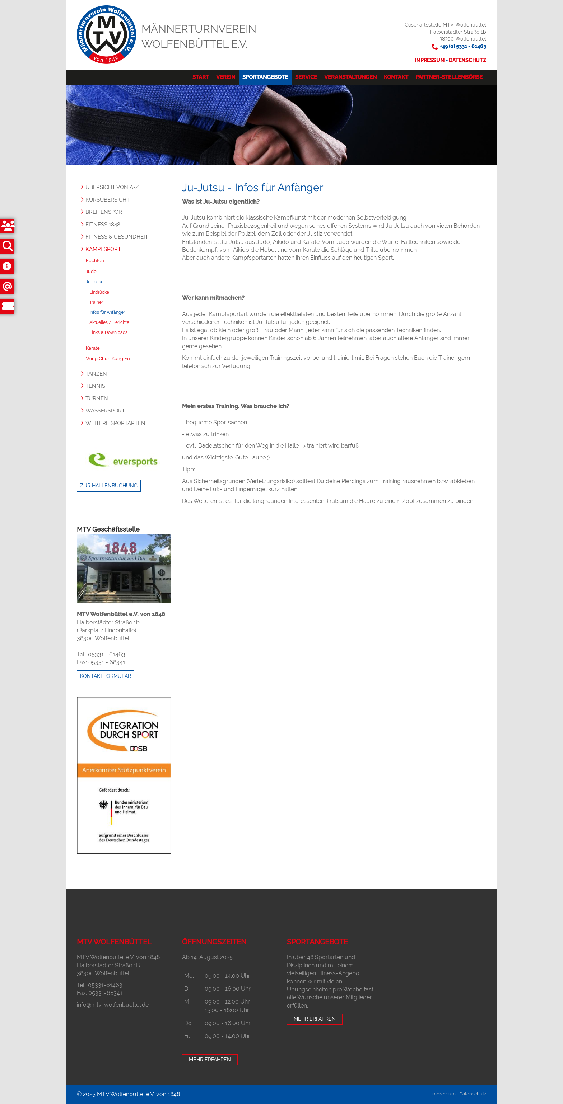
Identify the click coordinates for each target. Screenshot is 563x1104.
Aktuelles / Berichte (109, 322)
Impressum (430, 60)
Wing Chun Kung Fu (108, 358)
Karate (93, 348)
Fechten (95, 260)
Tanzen (96, 374)
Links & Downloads (108, 332)
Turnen (96, 398)
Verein (225, 77)
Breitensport (105, 212)
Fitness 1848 (102, 224)
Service (306, 77)
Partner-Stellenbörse (449, 77)
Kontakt (396, 77)
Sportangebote (265, 77)
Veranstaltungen (350, 77)
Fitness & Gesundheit (116, 236)
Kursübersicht (107, 200)
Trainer (96, 302)
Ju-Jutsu (95, 281)
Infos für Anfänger (107, 312)
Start (200, 77)
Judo (91, 271)
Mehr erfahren (210, 1059)
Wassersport (105, 410)
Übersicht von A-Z (112, 187)
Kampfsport (103, 249)
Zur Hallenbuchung (109, 486)
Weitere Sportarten (115, 423)
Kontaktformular (105, 676)
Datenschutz (467, 60)
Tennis (95, 386)
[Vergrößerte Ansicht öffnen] (124, 568)
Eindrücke (99, 292)
